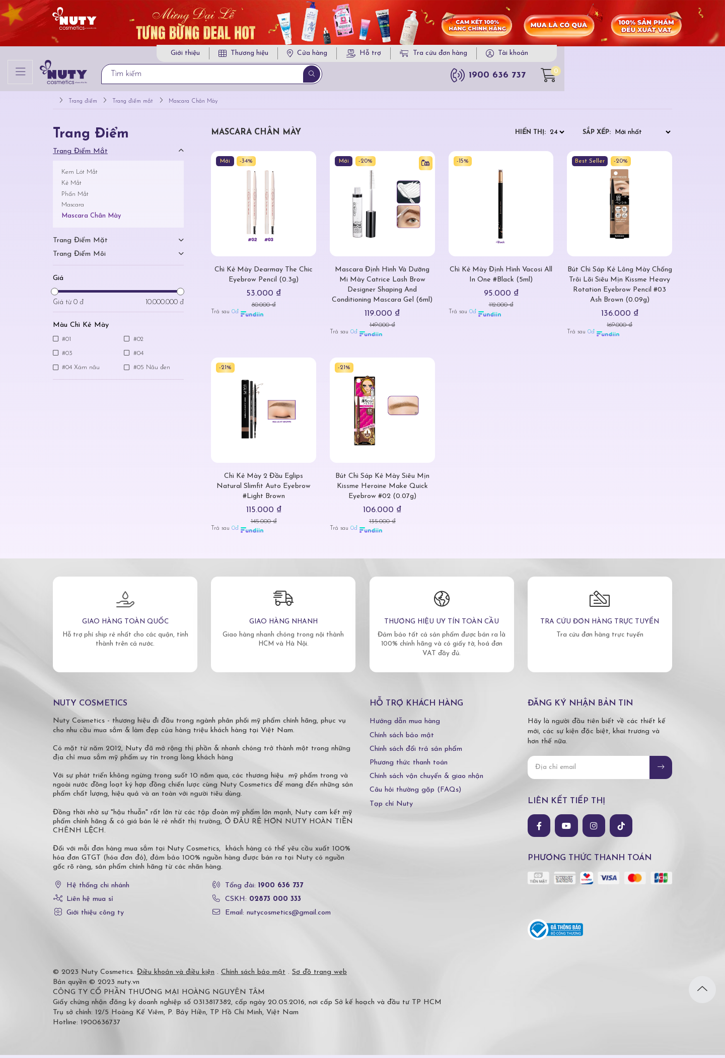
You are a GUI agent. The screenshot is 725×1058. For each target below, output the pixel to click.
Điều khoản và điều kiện (175, 975)
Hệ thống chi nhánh (97, 888)
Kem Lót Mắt (79, 175)
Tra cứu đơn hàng (549, 55)
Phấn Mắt (75, 197)
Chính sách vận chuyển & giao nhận (426, 779)
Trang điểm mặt (80, 243)
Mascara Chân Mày (91, 219)
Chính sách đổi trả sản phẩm (416, 752)
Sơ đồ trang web (319, 975)
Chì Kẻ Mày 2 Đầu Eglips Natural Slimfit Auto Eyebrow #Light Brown (263, 489)
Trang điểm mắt (80, 154)
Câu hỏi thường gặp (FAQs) (415, 793)
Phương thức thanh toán (409, 765)
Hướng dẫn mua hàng (405, 725)
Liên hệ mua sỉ (89, 902)
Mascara (72, 208)
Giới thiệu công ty (95, 916)
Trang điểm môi (79, 257)
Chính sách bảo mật (402, 738)
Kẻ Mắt (71, 186)
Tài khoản (628, 55)
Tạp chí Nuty (391, 807)
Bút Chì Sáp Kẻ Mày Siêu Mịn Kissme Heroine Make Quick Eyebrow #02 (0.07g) (382, 489)
